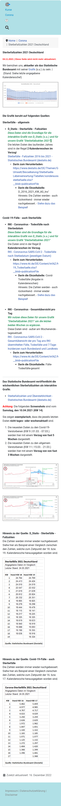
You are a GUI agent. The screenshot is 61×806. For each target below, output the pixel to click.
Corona (9, 15)
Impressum (11, 790)
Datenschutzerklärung (32, 790)
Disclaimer (11, 794)
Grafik (31, 69)
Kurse (8, 9)
